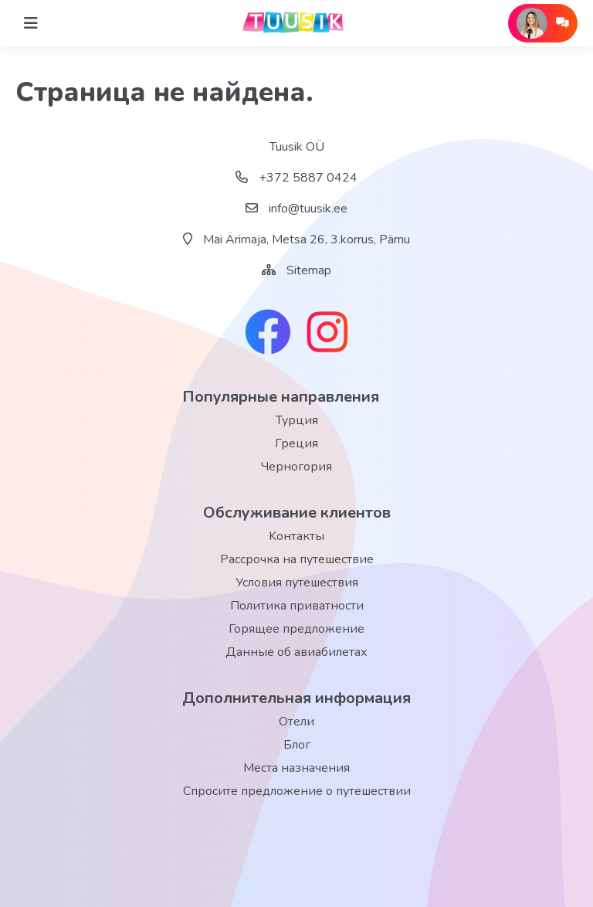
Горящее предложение (296, 629)
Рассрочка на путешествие (297, 559)
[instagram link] (327, 333)
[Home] (30, 23)
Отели (296, 721)
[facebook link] (268, 333)
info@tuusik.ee (296, 208)
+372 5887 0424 (296, 177)
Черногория (296, 466)
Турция (297, 420)
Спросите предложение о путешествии (297, 791)
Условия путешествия (297, 582)
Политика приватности (297, 605)
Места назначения (296, 768)
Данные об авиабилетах (296, 652)
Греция (296, 443)
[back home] (296, 23)
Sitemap (308, 270)
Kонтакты (296, 536)
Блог (296, 744)
